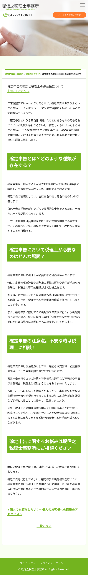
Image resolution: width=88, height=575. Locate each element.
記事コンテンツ (18, 90)
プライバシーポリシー (53, 563)
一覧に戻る (44, 526)
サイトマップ (28, 563)
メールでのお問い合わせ (69, 14)
